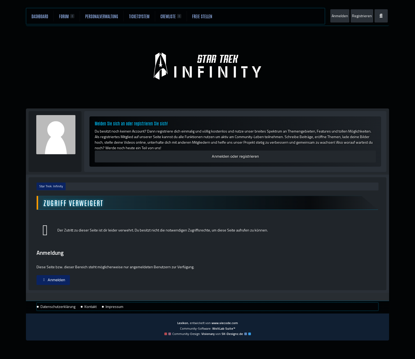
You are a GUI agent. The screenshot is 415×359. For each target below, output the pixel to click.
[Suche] (381, 15)
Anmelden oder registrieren (235, 156)
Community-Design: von (207, 333)
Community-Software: (207, 328)
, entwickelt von (207, 322)
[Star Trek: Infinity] (207, 66)
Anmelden (340, 16)
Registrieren (362, 16)
